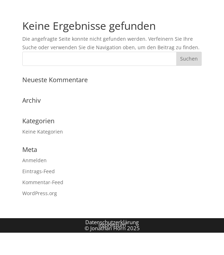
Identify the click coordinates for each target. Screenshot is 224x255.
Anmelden (34, 160)
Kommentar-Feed (42, 182)
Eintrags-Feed (38, 171)
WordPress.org (39, 193)
